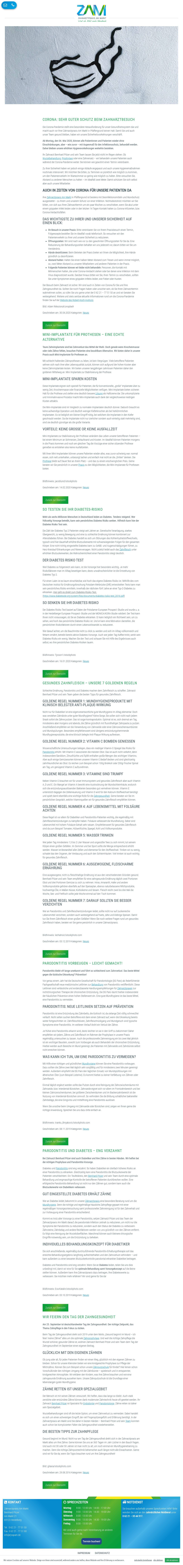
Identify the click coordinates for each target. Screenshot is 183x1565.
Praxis (81, 464)
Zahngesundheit (102, 795)
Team (128, 1421)
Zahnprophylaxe (91, 1338)
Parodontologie (106, 1403)
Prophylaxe (67, 158)
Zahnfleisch (125, 549)
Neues (86, 312)
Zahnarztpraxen (124, 988)
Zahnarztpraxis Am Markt (59, 197)
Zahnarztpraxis (92, 1201)
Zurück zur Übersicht (55, 325)
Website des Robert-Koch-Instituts (76, 300)
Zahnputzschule (101, 1367)
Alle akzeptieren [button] (172, 1560)
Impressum (84, 1553)
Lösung (99, 393)
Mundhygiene (88, 1063)
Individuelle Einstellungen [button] (143, 1560)
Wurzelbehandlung (52, 158)
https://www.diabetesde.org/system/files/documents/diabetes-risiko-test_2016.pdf (83, 595)
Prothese (47, 461)
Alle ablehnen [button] (158, 1560)
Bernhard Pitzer (95, 1175)
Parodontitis (48, 751)
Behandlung (97, 984)
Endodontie (88, 1403)
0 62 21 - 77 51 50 (17, 1527)
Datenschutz (102, 1553)
